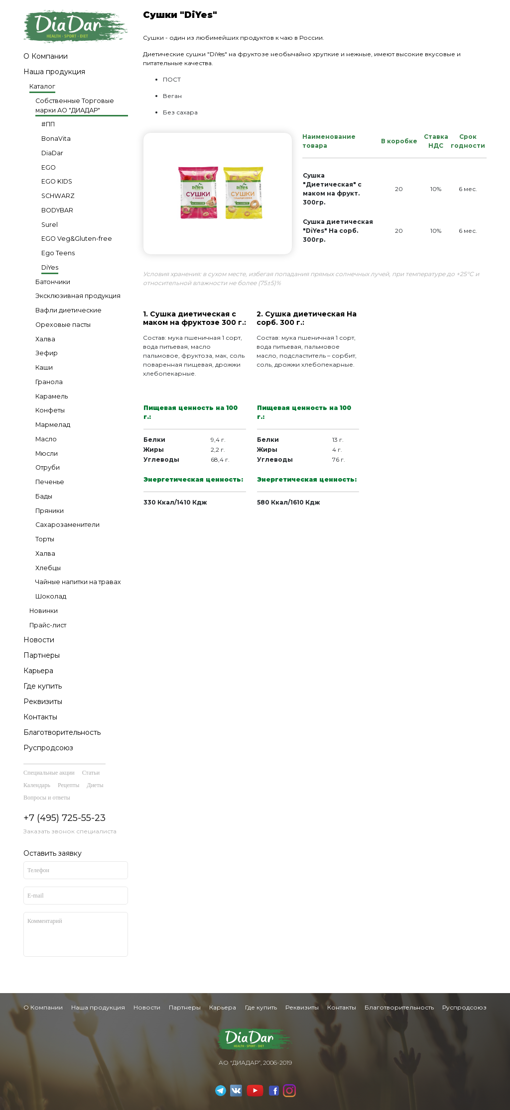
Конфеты (50, 410)
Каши (44, 367)
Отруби (47, 467)
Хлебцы (48, 568)
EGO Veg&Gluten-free (76, 238)
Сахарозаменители (67, 524)
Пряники (49, 510)
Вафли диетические (68, 310)
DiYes (49, 267)
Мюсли (46, 453)
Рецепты (68, 785)
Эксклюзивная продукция (78, 296)
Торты (44, 539)
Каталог (42, 86)
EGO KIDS (56, 181)
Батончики (52, 282)
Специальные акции (49, 772)
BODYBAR (57, 210)
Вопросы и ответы (46, 797)
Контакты (40, 716)
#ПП (48, 124)
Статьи (91, 772)
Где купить (42, 686)
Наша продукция (54, 71)
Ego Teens (58, 253)
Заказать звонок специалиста (70, 831)
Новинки (43, 610)
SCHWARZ (58, 196)
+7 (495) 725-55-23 (64, 817)
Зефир (46, 353)
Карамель (51, 396)
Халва (45, 339)
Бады (43, 496)
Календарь (36, 785)
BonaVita (56, 138)
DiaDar (52, 153)
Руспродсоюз (48, 747)
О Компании (45, 56)
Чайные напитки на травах (78, 582)
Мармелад (52, 424)
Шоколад (50, 596)
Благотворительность (62, 732)
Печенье (49, 482)
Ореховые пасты (63, 324)
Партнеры (41, 655)
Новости (38, 639)
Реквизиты (42, 701)
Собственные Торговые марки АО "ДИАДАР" (74, 105)
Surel (49, 224)
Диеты (95, 785)
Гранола (49, 382)
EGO (48, 167)
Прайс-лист (47, 625)
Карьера (38, 670)
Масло (46, 439)
